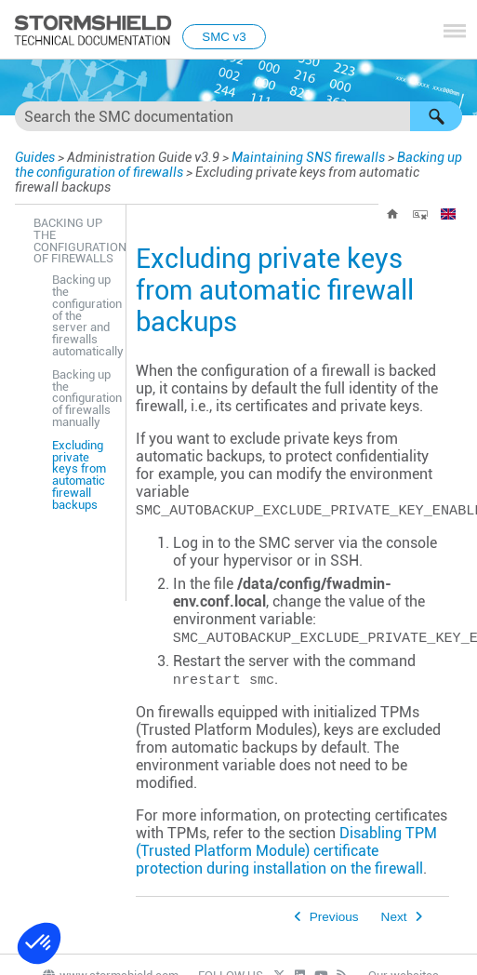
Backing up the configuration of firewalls (74, 240)
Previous (334, 917)
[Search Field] (238, 116)
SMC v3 (223, 37)
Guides (35, 157)
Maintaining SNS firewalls (308, 157)
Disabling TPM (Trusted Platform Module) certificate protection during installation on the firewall (286, 850)
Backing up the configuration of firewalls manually (84, 398)
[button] (436, 116)
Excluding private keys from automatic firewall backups (79, 475)
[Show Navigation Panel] (454, 30)
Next (394, 917)
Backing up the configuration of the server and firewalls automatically (84, 315)
